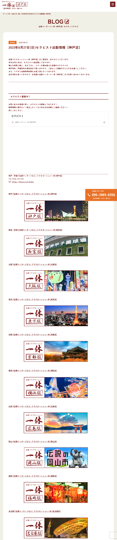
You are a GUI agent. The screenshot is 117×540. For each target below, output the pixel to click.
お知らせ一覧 (16, 14)
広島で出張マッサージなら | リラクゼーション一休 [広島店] (33, 406)
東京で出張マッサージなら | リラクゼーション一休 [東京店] (33, 299)
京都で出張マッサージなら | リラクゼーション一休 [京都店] (33, 334)
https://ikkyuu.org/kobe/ (23, 181)
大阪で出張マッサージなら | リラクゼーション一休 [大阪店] (33, 264)
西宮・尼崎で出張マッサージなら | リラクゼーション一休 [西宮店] (35, 230)
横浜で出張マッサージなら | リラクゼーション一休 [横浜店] (33, 370)
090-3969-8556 (103, 194)
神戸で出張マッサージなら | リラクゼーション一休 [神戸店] (33, 194)
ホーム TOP (6, 14)
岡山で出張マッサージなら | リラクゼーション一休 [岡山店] (33, 441)
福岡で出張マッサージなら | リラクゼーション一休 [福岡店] (33, 476)
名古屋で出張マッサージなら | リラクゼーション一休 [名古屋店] (34, 511)
